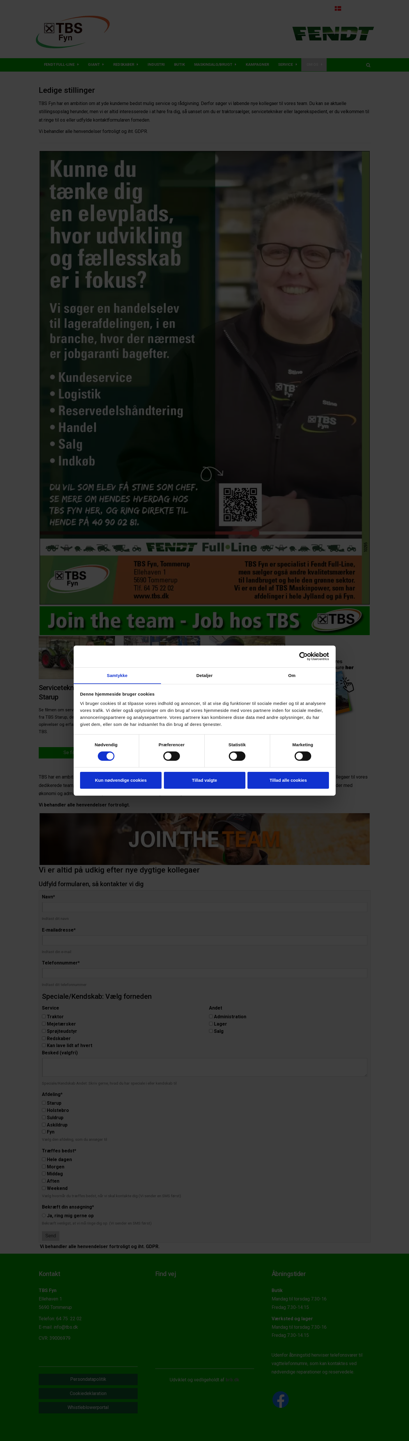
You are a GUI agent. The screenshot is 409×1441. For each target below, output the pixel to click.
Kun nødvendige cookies (121, 780)
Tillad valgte (204, 780)
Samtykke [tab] (117, 675)
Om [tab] (291, 675)
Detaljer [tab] (204, 675)
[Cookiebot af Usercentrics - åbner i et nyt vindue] (303, 656)
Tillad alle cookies (288, 780)
